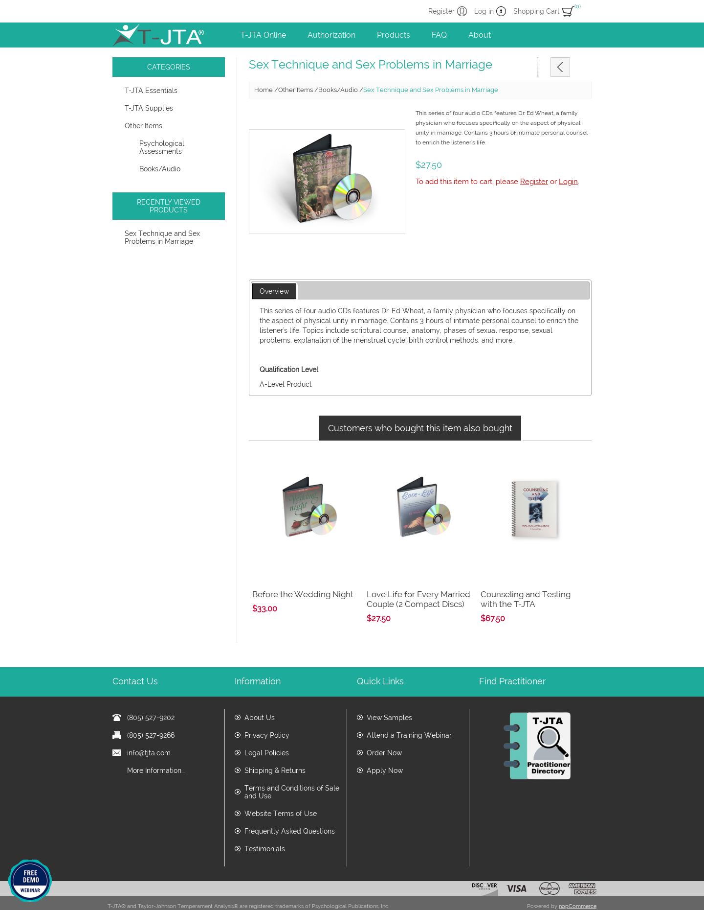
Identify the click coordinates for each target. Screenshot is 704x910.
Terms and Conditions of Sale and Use (291, 773)
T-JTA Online (263, 35)
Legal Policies (266, 734)
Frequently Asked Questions (289, 812)
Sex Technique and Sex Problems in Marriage (162, 237)
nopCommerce (577, 887)
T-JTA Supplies (149, 108)
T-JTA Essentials (151, 90)
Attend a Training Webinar (409, 716)
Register (441, 11)
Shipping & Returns (275, 751)
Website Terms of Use (280, 794)
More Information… (156, 751)
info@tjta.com (149, 734)
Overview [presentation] (274, 291)
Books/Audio (159, 169)
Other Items (143, 126)
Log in (484, 11)
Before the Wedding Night (302, 575)
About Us (259, 698)
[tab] (274, 291)
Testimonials (264, 830)
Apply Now (385, 751)
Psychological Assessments (161, 147)
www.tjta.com (303, 899)
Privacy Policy (266, 716)
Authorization (331, 35)
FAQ (439, 35)
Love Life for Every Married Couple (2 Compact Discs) (418, 580)
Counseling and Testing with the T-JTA (526, 580)
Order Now (384, 734)
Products (393, 35)
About (479, 35)
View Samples (389, 698)
